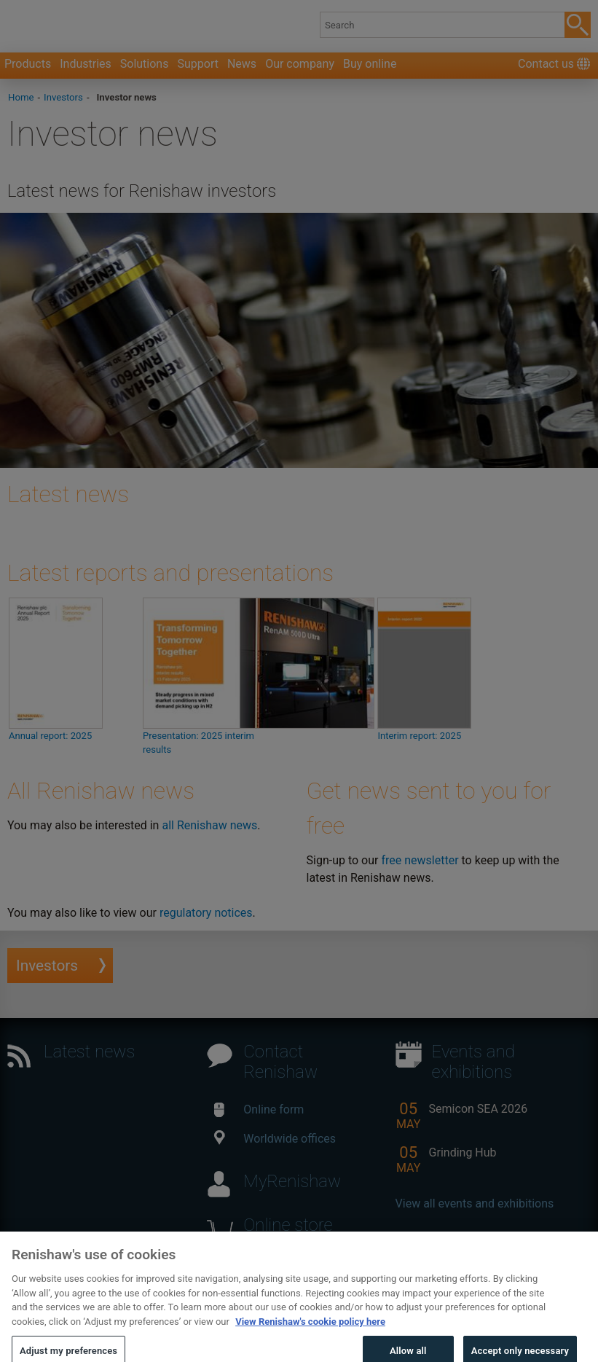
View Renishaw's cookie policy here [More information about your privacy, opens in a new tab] (310, 1331)
